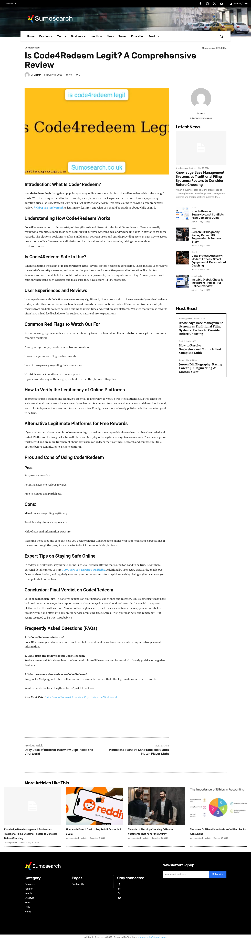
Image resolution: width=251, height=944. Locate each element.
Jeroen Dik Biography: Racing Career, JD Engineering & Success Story (207, 236)
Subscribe (217, 878)
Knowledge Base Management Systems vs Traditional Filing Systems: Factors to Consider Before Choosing (200, 178)
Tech (194, 208)
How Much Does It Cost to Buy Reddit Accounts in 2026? (93, 831)
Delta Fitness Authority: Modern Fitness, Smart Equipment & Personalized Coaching (209, 260)
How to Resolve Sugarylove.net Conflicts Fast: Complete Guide (208, 214)
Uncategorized (32, 48)
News (194, 229)
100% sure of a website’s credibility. (83, 569)
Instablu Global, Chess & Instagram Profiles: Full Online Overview (207, 283)
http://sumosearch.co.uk (201, 118)
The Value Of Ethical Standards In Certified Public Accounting (217, 831)
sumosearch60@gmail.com (152, 941)
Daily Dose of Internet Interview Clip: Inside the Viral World (81, 697)
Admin (37, 75)
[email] (186, 878)
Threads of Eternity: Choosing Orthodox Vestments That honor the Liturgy (154, 833)
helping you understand (48, 207)
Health (194, 252)
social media (197, 276)
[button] (221, 36)
